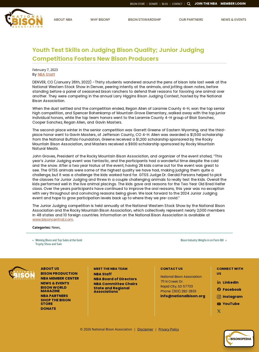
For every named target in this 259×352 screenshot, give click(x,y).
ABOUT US (50, 269)
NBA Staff (46, 74)
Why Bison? (100, 19)
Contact (177, 4)
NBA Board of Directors (115, 279)
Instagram (233, 296)
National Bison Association (23, 18)
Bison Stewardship (144, 19)
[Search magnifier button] (188, 3)
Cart (253, 3)
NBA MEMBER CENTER (60, 278)
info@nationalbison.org (182, 296)
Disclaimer (145, 329)
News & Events (233, 19)
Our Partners (191, 19)
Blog (165, 4)
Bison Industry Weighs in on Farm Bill (202, 240)
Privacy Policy (168, 329)
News (56, 227)
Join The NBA (205, 3)
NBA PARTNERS (54, 296)
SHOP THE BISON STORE (56, 302)
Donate (153, 4)
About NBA (63, 19)
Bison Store (137, 4)
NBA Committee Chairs (115, 284)
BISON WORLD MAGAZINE (54, 289)
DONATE (48, 309)
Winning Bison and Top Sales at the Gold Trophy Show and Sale (58, 242)
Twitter (220, 311)
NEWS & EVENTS (55, 283)
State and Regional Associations (112, 290)
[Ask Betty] (239, 338)
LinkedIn (231, 282)
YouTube (231, 303)
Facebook (232, 289)
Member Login (233, 3)
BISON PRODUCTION (59, 274)
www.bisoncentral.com (52, 219)
